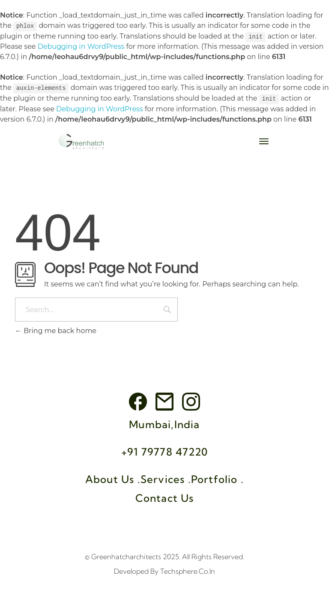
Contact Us (164, 496)
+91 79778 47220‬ (164, 450)
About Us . (113, 477)
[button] (264, 140)
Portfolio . (217, 477)
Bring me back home (55, 330)
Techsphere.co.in (187, 570)
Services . (166, 477)
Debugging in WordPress (81, 46)
